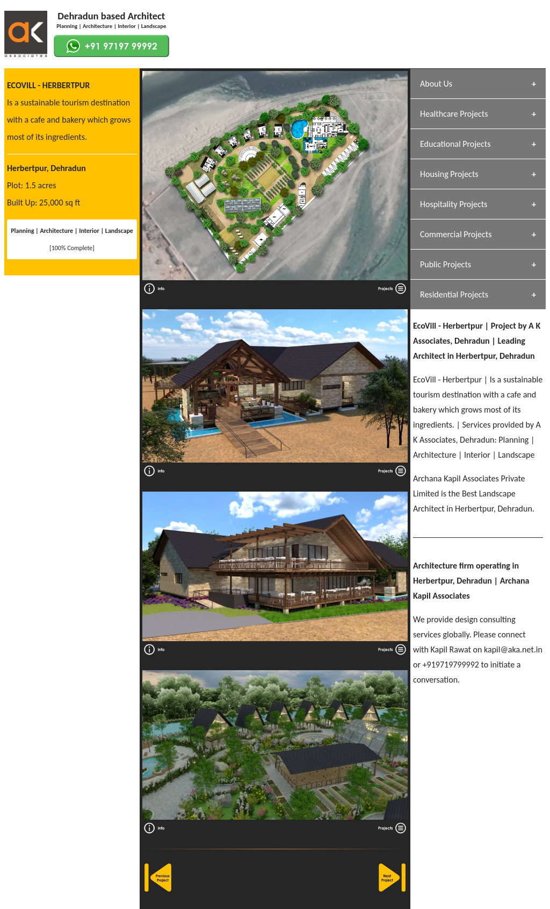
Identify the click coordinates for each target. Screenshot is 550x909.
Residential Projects (454, 294)
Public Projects (445, 264)
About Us (436, 84)
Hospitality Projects (453, 204)
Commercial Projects (455, 234)
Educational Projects (455, 144)
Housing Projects (449, 174)
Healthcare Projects (454, 114)
